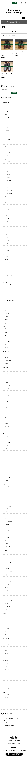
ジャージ (7, 426)
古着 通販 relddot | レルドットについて (12, 718)
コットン (7, 108)
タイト (6, 704)
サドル (6, 307)
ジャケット (5, 367)
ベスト (4, 484)
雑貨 (6, 575)
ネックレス (7, 556)
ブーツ (4, 323)
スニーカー (7, 313)
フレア (6, 701)
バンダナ (7, 568)
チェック (7, 117)
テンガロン (7, 537)
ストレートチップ (9, 284)
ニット (4, 213)
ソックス (7, 578)
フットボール (8, 341)
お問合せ (5, 720)
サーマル (7, 259)
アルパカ (7, 250)
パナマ (6, 534)
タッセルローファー (9, 300)
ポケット (7, 344)
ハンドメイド (6, 648)
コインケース (8, 581)
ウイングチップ (8, 288)
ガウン (6, 452)
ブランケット (8, 606)
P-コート (7, 455)
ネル (6, 136)
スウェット (7, 199)
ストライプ (7, 139)
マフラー (7, 656)
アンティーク (6, 638)
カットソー (5, 254)
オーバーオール (8, 190)
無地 (6, 114)
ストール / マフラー (9, 571)
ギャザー (7, 697)
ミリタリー (7, 149)
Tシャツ (4, 326)
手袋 (6, 609)
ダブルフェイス (8, 275)
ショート (7, 206)
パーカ (6, 357)
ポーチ (6, 631)
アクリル (7, 228)
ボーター (7, 515)
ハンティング (8, 417)
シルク (6, 143)
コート (4, 433)
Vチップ (6, 294)
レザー (6, 404)
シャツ (4, 105)
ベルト (6, 597)
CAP (6, 518)
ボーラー (7, 524)
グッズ (4, 566)
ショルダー (7, 615)
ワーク (6, 124)
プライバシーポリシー (8, 722)
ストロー (7, 508)
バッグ (4, 613)
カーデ (6, 221)
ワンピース (5, 660)
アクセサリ (5, 550)
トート (6, 625)
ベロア (6, 133)
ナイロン (7, 187)
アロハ (6, 155)
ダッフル (7, 445)
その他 (6, 316)
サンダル (7, 319)
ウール (6, 111)
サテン (6, 414)
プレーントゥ (8, 303)
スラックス (7, 161)
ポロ (6, 278)
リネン (6, 120)
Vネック (6, 335)
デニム (6, 171)
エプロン (7, 590)
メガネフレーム (8, 600)
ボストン (7, 634)
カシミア (7, 218)
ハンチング (7, 546)
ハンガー (7, 603)
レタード (7, 240)
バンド (6, 338)
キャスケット (8, 527)
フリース (7, 209)
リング (6, 559)
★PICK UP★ (6, 102)
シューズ (8, 35)
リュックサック (8, 619)
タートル (7, 234)
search (14, 3)
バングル (7, 553)
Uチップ (6, 291)
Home (3, 35)
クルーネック (8, 272)
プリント (7, 329)
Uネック (6, 256)
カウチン (7, 231)
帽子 (6, 650)
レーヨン (7, 127)
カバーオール (8, 407)
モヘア (6, 243)
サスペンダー (8, 593)
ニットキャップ (8, 521)
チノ (6, 196)
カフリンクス (8, 562)
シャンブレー (8, 152)
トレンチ (7, 458)
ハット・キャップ (7, 506)
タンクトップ (6, 351)
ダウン (6, 401)
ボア (6, 493)
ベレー (6, 540)
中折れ (6, 511)
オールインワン (8, 193)
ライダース (7, 392)
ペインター (7, 174)
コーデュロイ (8, 180)
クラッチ (7, 628)
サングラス (7, 584)
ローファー (7, 297)
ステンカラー (8, 471)
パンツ (4, 159)
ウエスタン (7, 130)
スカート (5, 692)
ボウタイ (7, 587)
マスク (4, 707)
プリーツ (7, 694)
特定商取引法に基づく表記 (9, 725)
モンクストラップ (9, 310)
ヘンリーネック (8, 262)
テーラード (7, 385)
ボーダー (7, 348)
